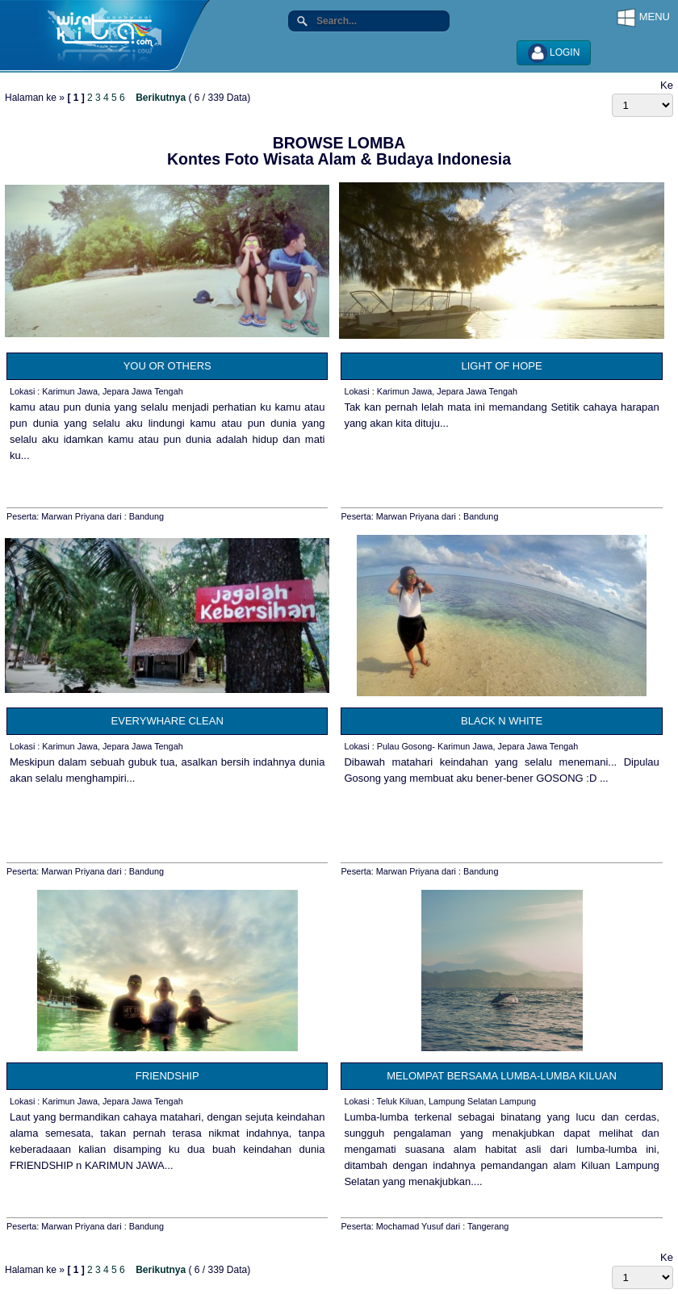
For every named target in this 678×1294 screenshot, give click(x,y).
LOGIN (554, 53)
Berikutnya (161, 97)
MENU (643, 17)
